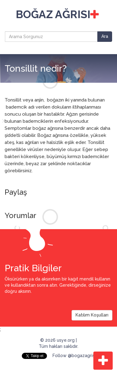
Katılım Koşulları (92, 314)
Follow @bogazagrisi (74, 355)
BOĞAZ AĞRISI (57, 14)
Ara (104, 36)
